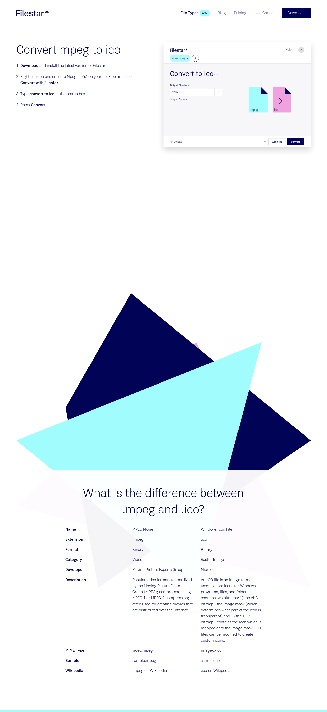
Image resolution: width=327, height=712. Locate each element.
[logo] (32, 13)
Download (29, 66)
